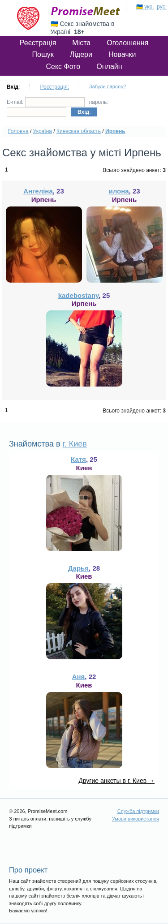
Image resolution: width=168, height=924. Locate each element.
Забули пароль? (107, 86)
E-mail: (46, 102)
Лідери (81, 54)
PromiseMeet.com (86, 11)
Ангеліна (38, 191)
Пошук (43, 54)
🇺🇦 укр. (145, 7)
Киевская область (78, 131)
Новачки (122, 54)
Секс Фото (63, 66)
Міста (81, 43)
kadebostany (78, 295)
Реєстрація (38, 43)
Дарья (78, 568)
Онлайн (109, 66)
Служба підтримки (138, 811)
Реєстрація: (54, 87)
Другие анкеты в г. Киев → (116, 780)
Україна (42, 131)
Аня (78, 676)
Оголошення (127, 43)
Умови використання (135, 818)
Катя (78, 459)
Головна (18, 131)
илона (118, 191)
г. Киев (74, 443)
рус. (162, 7)
